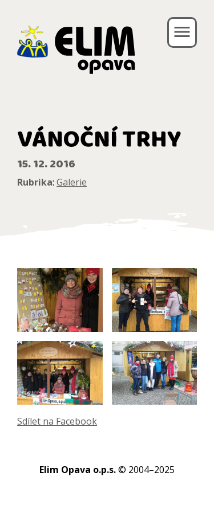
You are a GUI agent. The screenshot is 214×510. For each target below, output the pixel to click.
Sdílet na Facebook (57, 421)
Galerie (71, 182)
